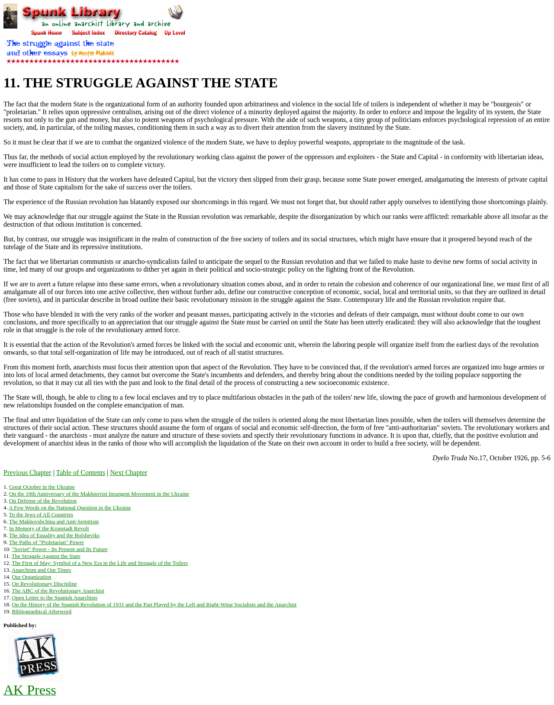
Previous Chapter (27, 472)
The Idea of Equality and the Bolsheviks (54, 535)
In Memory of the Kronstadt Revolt (49, 528)
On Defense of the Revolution (43, 500)
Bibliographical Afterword (42, 611)
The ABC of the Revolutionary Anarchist (58, 590)
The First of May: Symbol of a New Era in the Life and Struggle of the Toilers (100, 563)
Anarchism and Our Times (41, 570)
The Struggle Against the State (46, 556)
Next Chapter (128, 472)
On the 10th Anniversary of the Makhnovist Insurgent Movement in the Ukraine (99, 493)
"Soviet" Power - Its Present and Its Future (60, 549)
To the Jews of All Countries (41, 514)
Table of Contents (81, 472)
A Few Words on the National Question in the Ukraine (70, 507)
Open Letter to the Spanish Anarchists (55, 597)
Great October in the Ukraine (42, 487)
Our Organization (32, 577)
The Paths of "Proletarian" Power (46, 542)
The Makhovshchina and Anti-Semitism (54, 521)
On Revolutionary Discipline (44, 583)
